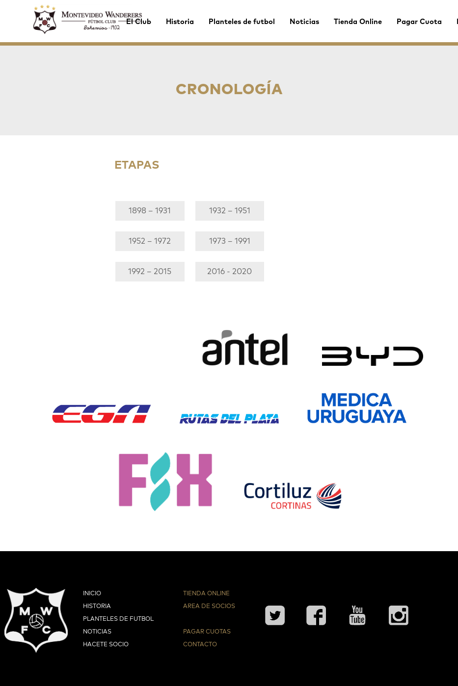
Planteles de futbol (242, 21)
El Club (138, 21)
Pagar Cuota (419, 21)
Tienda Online (358, 21)
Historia (180, 21)
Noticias (304, 21)
